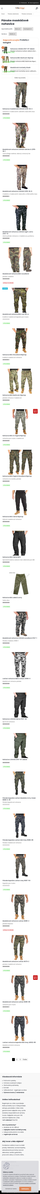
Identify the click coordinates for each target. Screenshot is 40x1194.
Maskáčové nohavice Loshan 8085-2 (16, 921)
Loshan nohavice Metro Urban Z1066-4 (16, 679)
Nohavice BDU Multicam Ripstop (14, 395)
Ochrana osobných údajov (13, 1083)
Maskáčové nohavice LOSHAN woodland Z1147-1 (20, 638)
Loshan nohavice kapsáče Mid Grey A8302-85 (19, 1042)
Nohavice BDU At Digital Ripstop (14, 436)
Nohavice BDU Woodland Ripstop (14, 355)
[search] (37, 8)
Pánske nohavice (27, 14)
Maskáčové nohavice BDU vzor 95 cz (16, 314)
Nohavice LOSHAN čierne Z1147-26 (15, 719)
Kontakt (6, 1088)
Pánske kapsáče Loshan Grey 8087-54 (16, 880)
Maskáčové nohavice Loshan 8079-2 (16, 961)
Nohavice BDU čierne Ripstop (13, 517)
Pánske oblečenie (13, 14)
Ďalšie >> (25, 1059)
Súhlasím (25, 1189)
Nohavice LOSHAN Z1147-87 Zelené (15, 759)
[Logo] (20, 8)
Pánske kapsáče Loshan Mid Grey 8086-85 (18, 840)
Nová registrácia (34, 3)
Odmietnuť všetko (11, 1189)
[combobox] (18, 29)
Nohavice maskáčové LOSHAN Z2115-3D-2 (17, 109)
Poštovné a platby (10, 1080)
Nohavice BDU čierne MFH (12, 557)
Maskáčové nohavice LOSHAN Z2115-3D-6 (17, 191)
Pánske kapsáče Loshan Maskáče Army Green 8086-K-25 (19, 799)
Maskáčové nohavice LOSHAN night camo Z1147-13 (18, 233)
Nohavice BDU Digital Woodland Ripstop (17, 476)
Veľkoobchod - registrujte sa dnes (15, 1090)
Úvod (3, 14)
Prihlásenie (24, 3)
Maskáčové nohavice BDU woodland (16, 274)
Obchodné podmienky (11, 1085)
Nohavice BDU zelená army (12, 598)
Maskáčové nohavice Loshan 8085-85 (16, 1002)
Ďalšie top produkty (20, 78)
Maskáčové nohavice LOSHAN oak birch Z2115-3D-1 (19, 150)
